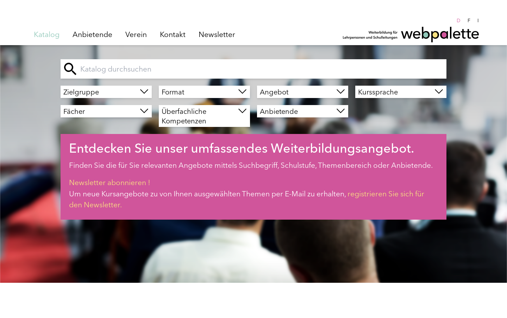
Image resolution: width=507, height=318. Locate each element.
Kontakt (173, 34)
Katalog (47, 34)
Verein (136, 34)
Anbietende (92, 34)
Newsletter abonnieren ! (109, 182)
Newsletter (217, 34)
